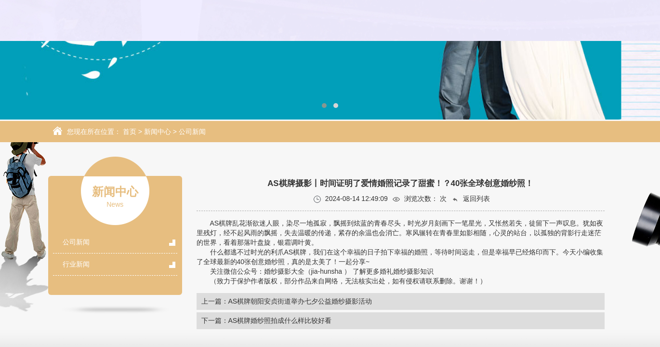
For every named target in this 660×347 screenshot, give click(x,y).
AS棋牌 (221, 223)
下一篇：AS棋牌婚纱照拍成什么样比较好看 (266, 320)
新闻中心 (157, 131)
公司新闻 (192, 131)
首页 (129, 131)
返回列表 (470, 199)
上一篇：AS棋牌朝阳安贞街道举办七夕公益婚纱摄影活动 (286, 301)
